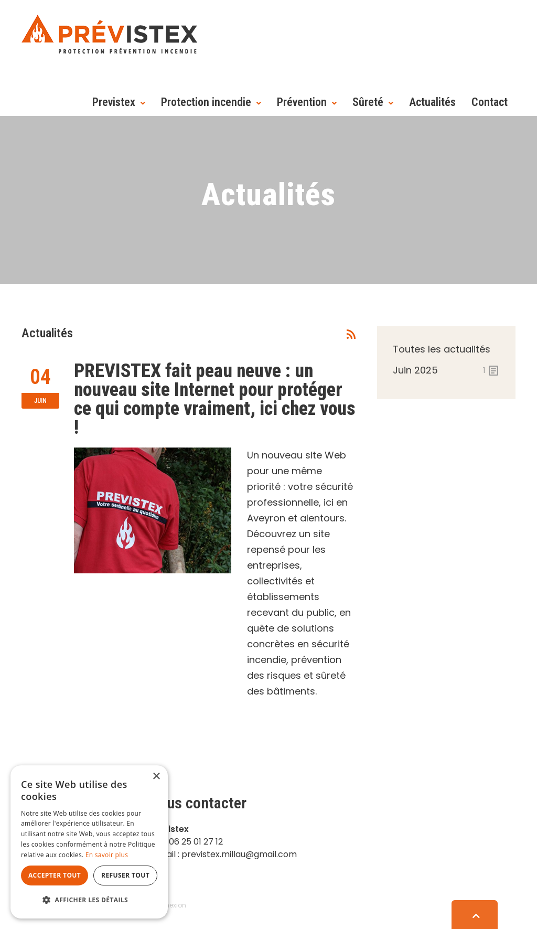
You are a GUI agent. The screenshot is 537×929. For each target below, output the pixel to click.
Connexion (169, 905)
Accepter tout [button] (54, 875)
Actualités (432, 102)
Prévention (302, 102)
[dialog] (89, 842)
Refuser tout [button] (125, 875)
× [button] (156, 777)
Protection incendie (206, 102)
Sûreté (367, 102)
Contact (489, 102)
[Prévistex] (109, 33)
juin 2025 (446, 370)
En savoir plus (106, 854)
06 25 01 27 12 (196, 842)
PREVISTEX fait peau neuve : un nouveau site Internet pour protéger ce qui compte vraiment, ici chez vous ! (215, 399)
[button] (89, 900)
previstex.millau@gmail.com (239, 854)
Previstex (113, 102)
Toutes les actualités (441, 349)
